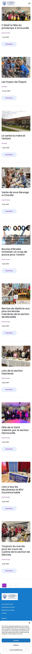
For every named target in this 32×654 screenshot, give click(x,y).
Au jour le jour (6, 33)
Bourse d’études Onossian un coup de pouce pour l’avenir (14, 251)
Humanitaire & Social (8, 607)
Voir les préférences (16, 650)
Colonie (4, 613)
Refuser (16, 645)
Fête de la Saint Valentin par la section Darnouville (15, 430)
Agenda (4, 618)
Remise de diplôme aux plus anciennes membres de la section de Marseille (16, 313)
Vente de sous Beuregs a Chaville (15, 194)
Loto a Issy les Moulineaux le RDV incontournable (12, 489)
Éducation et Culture (8, 610)
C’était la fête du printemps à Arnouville (15, 27)
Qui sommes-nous (7, 604)
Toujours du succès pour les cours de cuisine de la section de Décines (16, 550)
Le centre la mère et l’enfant (13, 137)
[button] (29, 623)
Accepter (16, 640)
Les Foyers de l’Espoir (14, 82)
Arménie (4, 86)
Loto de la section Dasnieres (12, 372)
